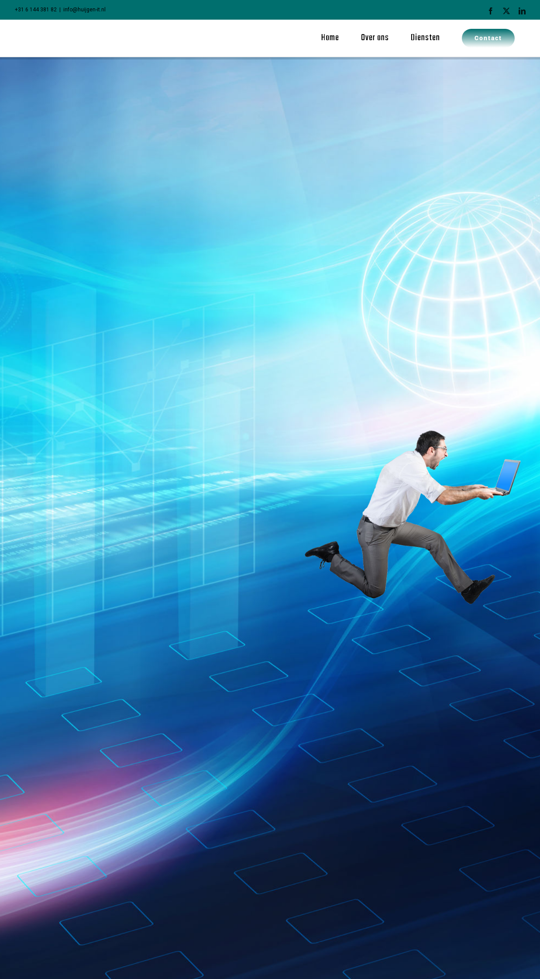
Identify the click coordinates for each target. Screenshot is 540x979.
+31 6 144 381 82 (36, 10)
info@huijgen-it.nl (84, 10)
